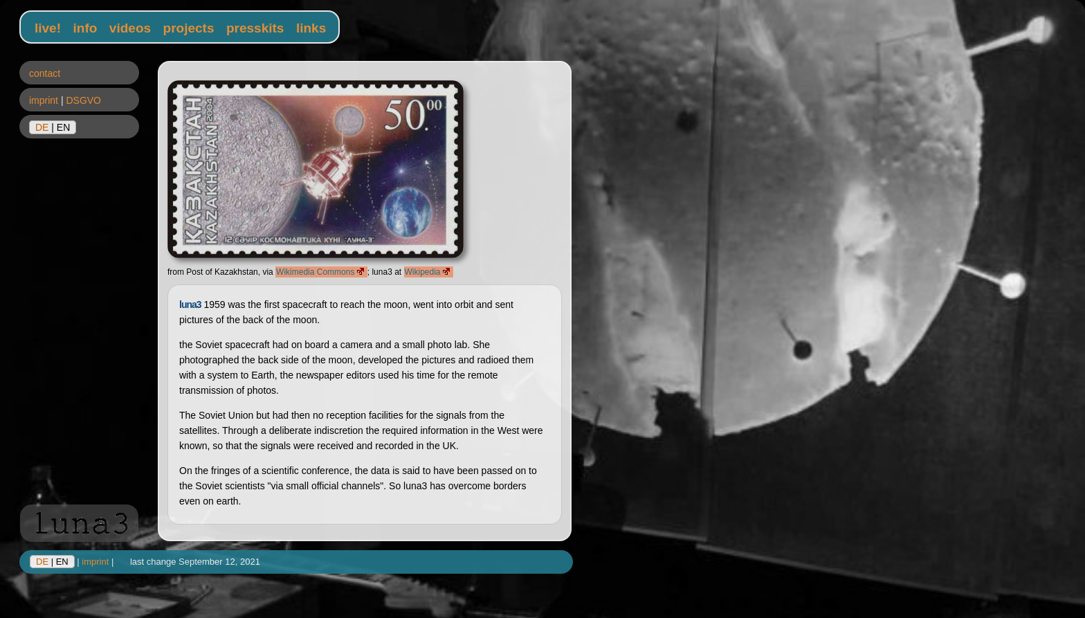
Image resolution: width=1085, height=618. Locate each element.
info (85, 28)
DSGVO (83, 100)
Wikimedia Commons (321, 272)
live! (48, 28)
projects (189, 28)
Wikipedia (429, 272)
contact (44, 73)
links (311, 28)
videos (130, 28)
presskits (255, 28)
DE (41, 127)
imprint (43, 100)
